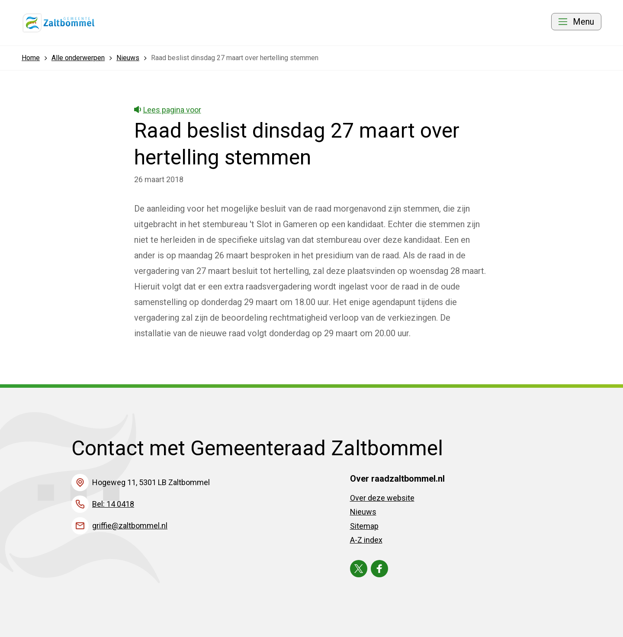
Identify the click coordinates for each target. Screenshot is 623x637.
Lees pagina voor (167, 109)
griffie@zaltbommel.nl (129, 525)
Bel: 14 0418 (113, 503)
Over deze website (382, 497)
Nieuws (363, 511)
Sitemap (364, 526)
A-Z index (366, 539)
